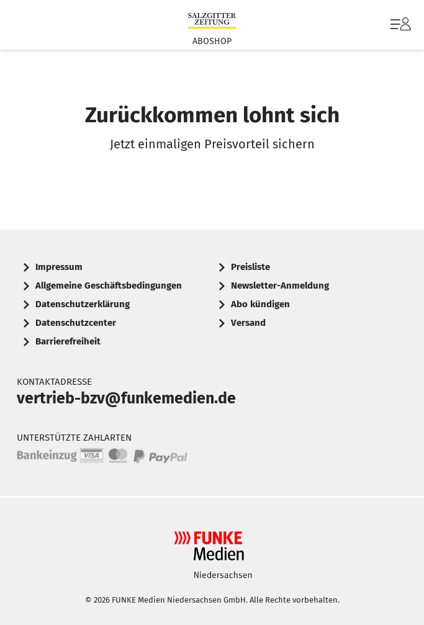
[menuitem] (399, 25)
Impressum (59, 266)
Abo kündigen (260, 304)
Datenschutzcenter (75, 322)
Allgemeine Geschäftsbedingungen (108, 285)
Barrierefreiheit (68, 341)
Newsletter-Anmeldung (280, 285)
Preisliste (250, 266)
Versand (248, 322)
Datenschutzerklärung (82, 304)
